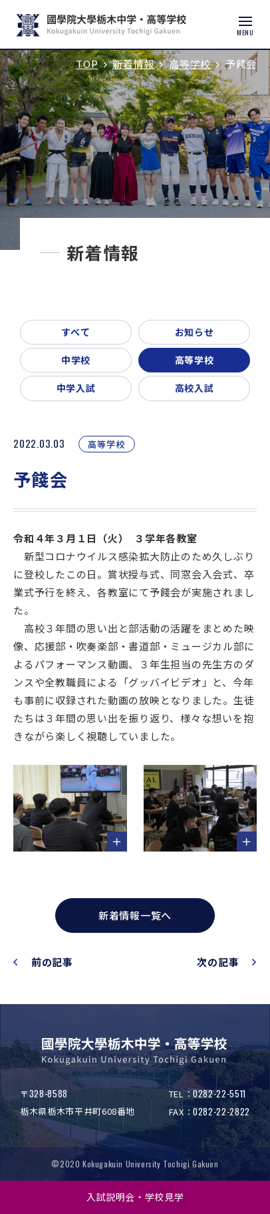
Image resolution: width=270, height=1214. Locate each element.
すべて (75, 331)
